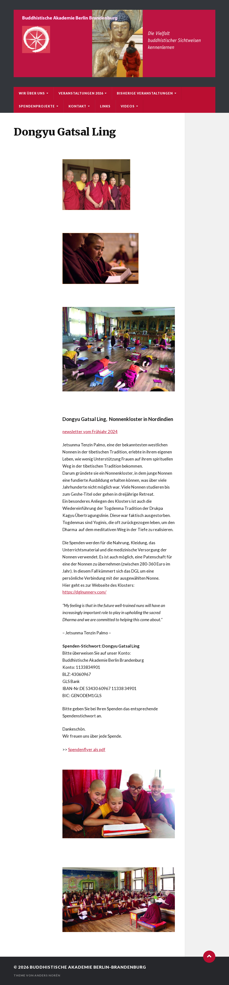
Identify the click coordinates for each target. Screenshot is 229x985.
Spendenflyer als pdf (86, 749)
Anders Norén (47, 975)
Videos (128, 106)
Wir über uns (32, 93)
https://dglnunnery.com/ (84, 592)
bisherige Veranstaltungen (145, 93)
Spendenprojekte (37, 106)
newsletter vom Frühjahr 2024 (90, 431)
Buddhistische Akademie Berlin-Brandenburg (88, 967)
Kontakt (77, 106)
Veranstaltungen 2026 (81, 93)
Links (105, 106)
